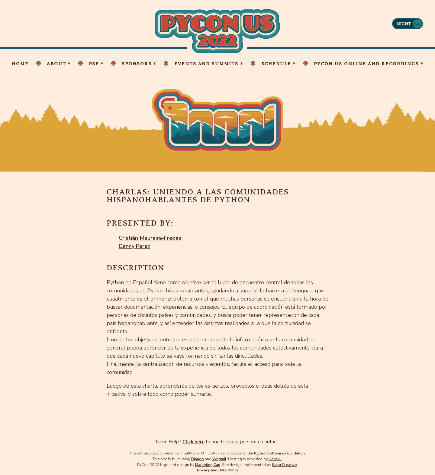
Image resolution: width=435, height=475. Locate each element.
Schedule (276, 63)
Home (20, 63)
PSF (94, 63)
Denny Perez (134, 246)
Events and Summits (206, 63)
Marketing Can (207, 464)
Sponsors (137, 63)
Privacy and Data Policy (217, 470)
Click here (193, 441)
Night (403, 23)
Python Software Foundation (279, 453)
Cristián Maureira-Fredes (150, 238)
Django (197, 458)
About (56, 63)
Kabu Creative (284, 464)
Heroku (275, 458)
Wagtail (219, 458)
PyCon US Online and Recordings (366, 63)
